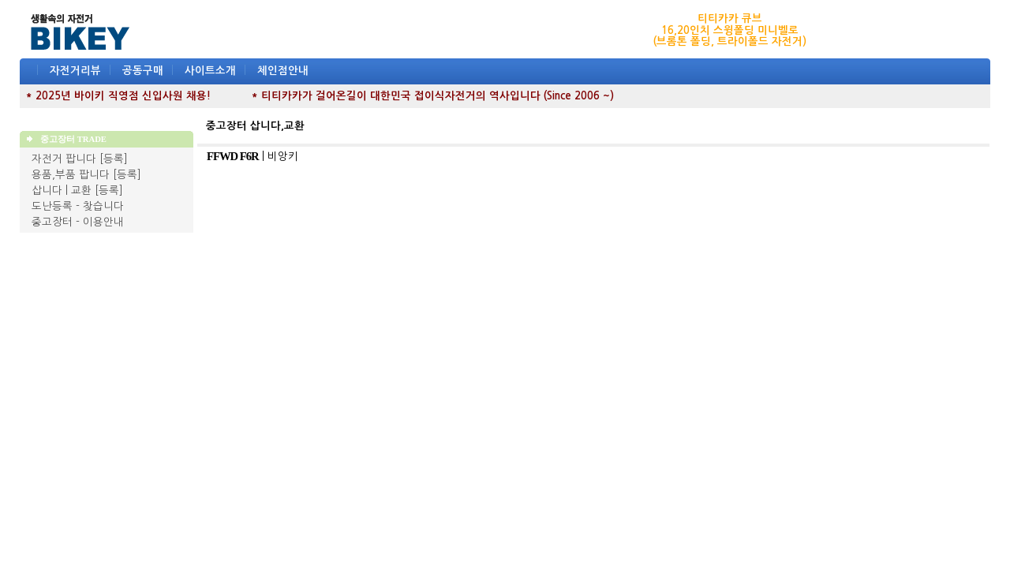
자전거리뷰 (75, 70)
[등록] (113, 159)
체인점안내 (283, 70)
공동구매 (142, 70)
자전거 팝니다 (64, 159)
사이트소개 (210, 70)
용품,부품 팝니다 (71, 175)
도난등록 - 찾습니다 (78, 206)
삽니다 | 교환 (62, 190)
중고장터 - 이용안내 (78, 222)
